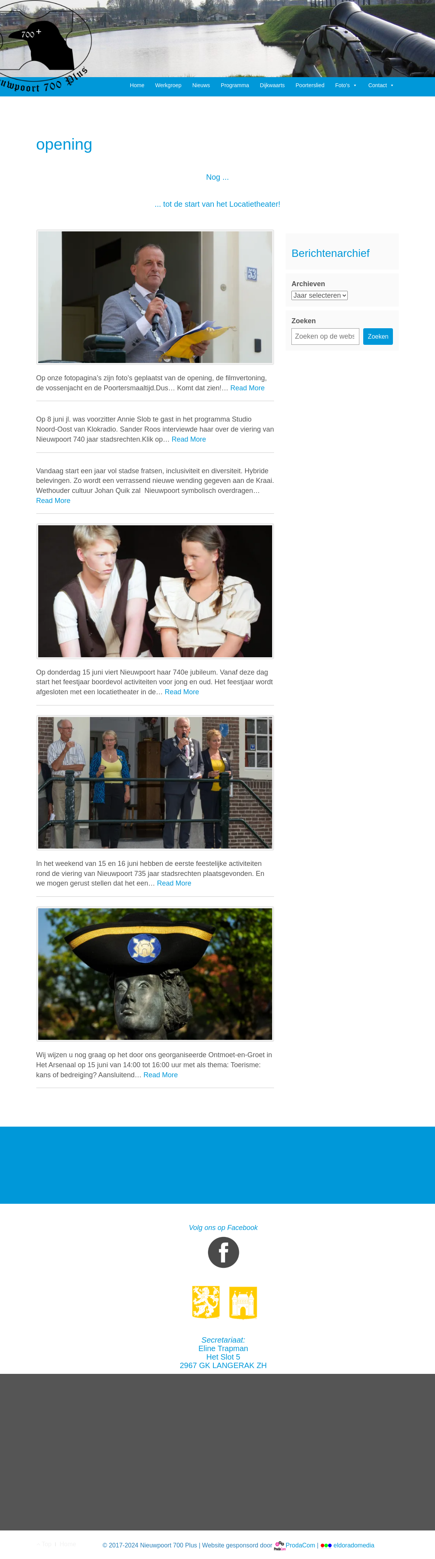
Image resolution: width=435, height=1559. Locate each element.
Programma (235, 85)
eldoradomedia (347, 1545)
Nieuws (201, 85)
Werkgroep (168, 85)
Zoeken (303, 321)
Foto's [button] (346, 85)
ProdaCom (294, 1545)
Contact (381, 85)
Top (44, 1544)
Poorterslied (310, 85)
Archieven (308, 284)
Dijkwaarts (272, 85)
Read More (247, 388)
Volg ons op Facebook (223, 1248)
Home (137, 85)
